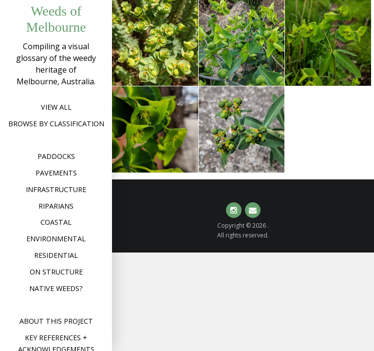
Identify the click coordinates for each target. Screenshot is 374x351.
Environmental (56, 238)
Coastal (56, 222)
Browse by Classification (56, 123)
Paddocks (56, 156)
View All (56, 107)
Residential (56, 255)
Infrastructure (56, 189)
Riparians (56, 206)
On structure (56, 271)
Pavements (56, 172)
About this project (56, 321)
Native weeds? (56, 288)
